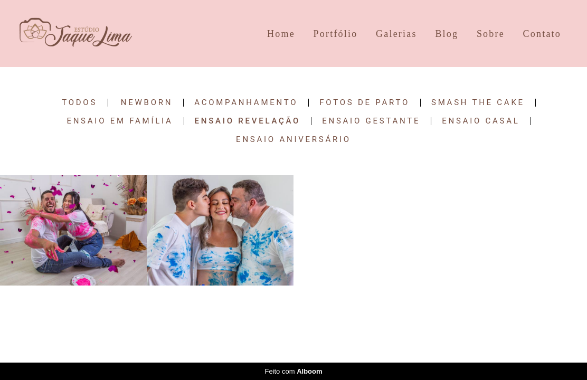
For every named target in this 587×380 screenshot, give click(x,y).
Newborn (147, 103)
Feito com (293, 371)
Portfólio (336, 33)
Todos (79, 103)
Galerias (396, 33)
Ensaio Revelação (248, 121)
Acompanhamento (246, 103)
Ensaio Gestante (371, 121)
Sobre (491, 33)
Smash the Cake (478, 103)
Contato (542, 33)
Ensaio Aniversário (293, 140)
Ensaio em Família (120, 121)
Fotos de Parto (364, 103)
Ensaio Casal (480, 121)
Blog (446, 33)
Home (281, 33)
